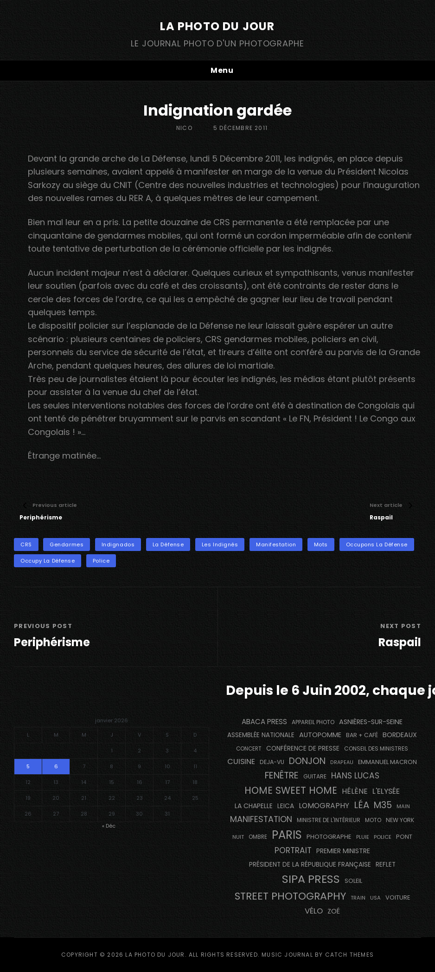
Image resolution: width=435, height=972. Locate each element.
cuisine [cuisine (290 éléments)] (241, 761)
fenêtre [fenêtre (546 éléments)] (282, 775)
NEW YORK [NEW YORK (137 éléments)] (400, 820)
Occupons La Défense (377, 544)
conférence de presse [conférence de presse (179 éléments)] (302, 748)
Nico (184, 128)
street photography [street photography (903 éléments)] (290, 896)
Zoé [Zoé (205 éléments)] (333, 911)
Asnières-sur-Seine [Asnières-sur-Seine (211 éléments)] (371, 721)
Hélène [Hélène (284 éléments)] (355, 791)
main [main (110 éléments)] (403, 806)
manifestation (276, 544)
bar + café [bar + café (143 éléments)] (362, 735)
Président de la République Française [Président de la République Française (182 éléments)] (310, 864)
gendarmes (66, 544)
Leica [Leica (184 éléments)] (285, 806)
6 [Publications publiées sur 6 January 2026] (56, 766)
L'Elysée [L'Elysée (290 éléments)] (386, 791)
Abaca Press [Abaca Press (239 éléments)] (264, 721)
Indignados (118, 544)
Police (101, 560)
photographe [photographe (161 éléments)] (329, 836)
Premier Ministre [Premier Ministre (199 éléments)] (343, 850)
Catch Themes (349, 955)
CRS (26, 544)
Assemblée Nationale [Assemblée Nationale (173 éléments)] (260, 735)
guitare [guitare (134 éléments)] (314, 776)
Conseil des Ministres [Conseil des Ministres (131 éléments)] (376, 748)
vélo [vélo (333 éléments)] (314, 910)
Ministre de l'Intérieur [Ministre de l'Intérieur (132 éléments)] (328, 820)
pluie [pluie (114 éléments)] (362, 837)
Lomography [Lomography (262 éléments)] (324, 805)
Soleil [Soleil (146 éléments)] (353, 881)
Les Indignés (220, 544)
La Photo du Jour (217, 26)
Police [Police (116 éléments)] (382, 837)
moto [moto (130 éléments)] (373, 820)
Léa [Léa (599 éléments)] (361, 804)
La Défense (168, 544)
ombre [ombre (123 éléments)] (258, 837)
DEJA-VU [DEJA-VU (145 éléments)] (272, 762)
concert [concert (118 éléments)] (249, 748)
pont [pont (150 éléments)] (404, 837)
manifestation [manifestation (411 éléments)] (261, 819)
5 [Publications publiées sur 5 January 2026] (28, 766)
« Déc (108, 825)
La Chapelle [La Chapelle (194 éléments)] (254, 805)
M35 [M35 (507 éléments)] (383, 805)
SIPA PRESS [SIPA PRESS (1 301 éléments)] (311, 879)
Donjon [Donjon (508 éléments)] (307, 761)
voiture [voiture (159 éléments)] (397, 897)
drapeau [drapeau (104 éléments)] (341, 762)
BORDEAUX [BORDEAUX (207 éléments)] (400, 734)
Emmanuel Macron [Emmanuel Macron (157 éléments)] (387, 762)
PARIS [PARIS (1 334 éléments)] (287, 834)
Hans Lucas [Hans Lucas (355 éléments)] (355, 775)
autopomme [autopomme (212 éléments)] (320, 734)
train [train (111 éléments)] (358, 897)
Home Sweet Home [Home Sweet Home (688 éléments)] (290, 790)
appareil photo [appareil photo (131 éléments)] (313, 722)
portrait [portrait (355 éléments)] (293, 850)
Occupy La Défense (47, 560)
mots (321, 544)
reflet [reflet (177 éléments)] (386, 864)
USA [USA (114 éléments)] (375, 897)
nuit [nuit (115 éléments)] (238, 837)
